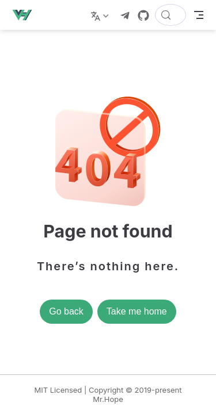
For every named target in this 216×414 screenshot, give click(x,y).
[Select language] (101, 15)
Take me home (137, 311)
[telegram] (125, 15)
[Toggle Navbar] (199, 14)
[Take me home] (26, 15)
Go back (66, 311)
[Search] (170, 15)
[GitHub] (143, 15)
